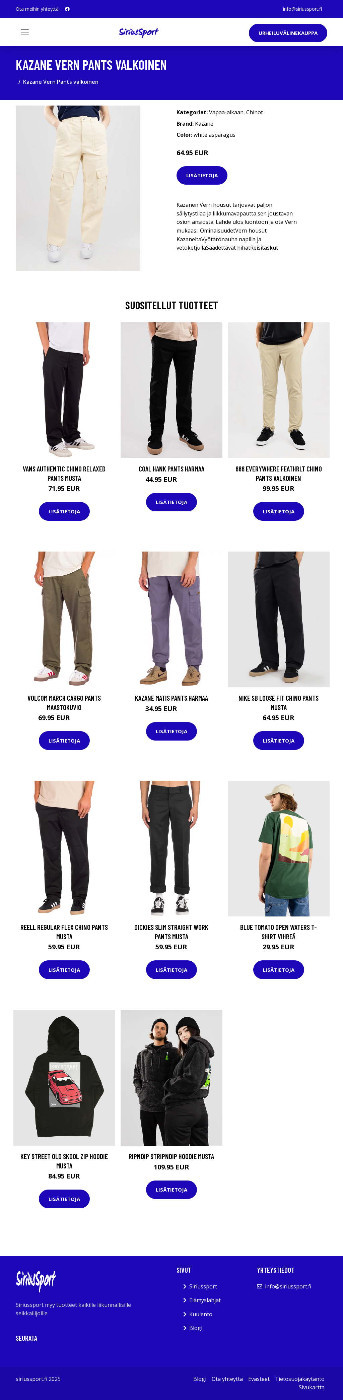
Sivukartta (312, 1387)
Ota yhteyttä (227, 1379)
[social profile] (67, 9)
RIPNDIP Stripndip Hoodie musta (171, 1156)
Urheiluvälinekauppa (288, 32)
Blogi (195, 1328)
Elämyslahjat (205, 1300)
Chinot (254, 112)
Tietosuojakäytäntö (300, 1379)
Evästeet (259, 1379)
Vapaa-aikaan (226, 112)
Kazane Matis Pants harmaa (171, 698)
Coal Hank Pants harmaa (171, 468)
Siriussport (203, 1286)
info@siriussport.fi (302, 9)
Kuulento (200, 1314)
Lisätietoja (202, 175)
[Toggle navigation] (25, 32)
